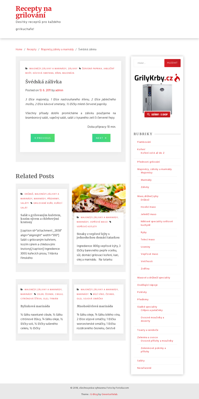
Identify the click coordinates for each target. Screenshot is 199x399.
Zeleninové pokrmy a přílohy (153, 350)
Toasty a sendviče (147, 330)
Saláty (141, 361)
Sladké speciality (147, 307)
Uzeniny (145, 247)
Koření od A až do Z (152, 153)
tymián (54, 299)
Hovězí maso (148, 207)
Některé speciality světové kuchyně (157, 223)
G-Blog (94, 394)
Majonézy (147, 173)
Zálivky (145, 187)
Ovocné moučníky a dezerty (152, 319)
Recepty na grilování (34, 11)
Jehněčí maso (148, 214)
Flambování (144, 142)
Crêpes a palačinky (152, 310)
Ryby (144, 232)
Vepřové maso (99, 222)
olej (45, 299)
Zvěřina (145, 269)
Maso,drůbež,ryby (147, 196)
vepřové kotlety (87, 226)
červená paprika (92, 68)
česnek (49, 294)
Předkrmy (143, 300)
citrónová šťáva (31, 299)
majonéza (68, 73)
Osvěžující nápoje (147, 285)
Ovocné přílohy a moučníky (157, 341)
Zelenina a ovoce (147, 337)
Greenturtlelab (109, 394)
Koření (141, 149)
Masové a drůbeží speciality (153, 278)
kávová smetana (43, 73)
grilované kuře (43, 203)
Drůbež (145, 200)
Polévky (142, 292)
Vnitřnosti (147, 261)
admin (59, 90)
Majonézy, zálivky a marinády (154, 169)
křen (58, 73)
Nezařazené (144, 368)
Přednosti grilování (148, 162)
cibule (59, 294)
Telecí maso (148, 240)
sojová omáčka (93, 299)
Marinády (146, 180)
